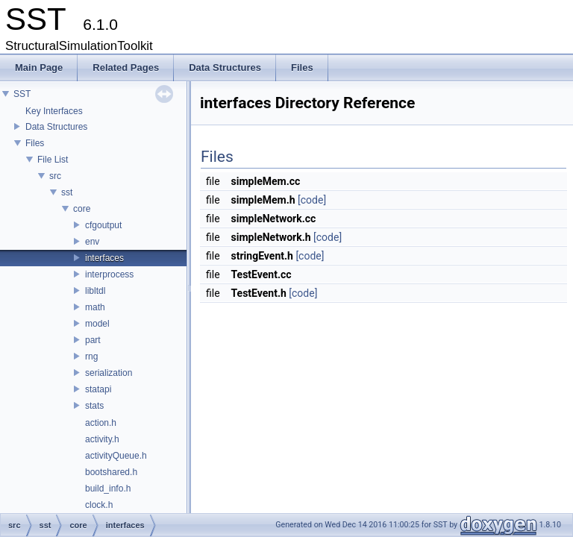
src (55, 176)
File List (52, 159)
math (95, 307)
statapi (98, 389)
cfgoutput (103, 225)
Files (34, 143)
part (93, 340)
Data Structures (56, 127)
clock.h (99, 505)
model (97, 323)
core (81, 209)
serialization (108, 373)
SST (22, 94)
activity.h (102, 439)
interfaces (104, 258)
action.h (100, 423)
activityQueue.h (116, 455)
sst (66, 192)
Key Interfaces (54, 111)
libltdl (95, 291)
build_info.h (108, 488)
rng (91, 356)
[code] (312, 200)
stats (94, 406)
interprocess (109, 274)
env (92, 241)
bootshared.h (111, 472)
